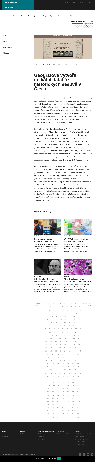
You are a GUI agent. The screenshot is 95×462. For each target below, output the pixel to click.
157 (80, 360)
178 (75, 370)
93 (69, 335)
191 (63, 376)
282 (63, 417)
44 (74, 316)
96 (46, 338)
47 (52, 319)
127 (80, 348)
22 (54, 310)
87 (80, 332)
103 (79, 338)
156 (75, 360)
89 (52, 335)
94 (74, 335)
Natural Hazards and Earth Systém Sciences (69, 160)
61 (78, 323)
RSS (16, 454)
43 (69, 316)
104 (46, 341)
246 (58, 401)
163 (73, 363)
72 (54, 329)
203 (52, 382)
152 (56, 360)
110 (76, 341)
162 (68, 363)
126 (75, 348)
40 (56, 316)
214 (73, 386)
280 (53, 417)
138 (58, 354)
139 (63, 354)
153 (60, 360)
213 (68, 386)
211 (58, 386)
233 (63, 395)
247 (63, 401)
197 (58, 379)
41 (60, 316)
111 (80, 341)
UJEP (89, 2)
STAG (73, 2)
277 (73, 414)
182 (56, 373)
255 (68, 404)
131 (60, 351)
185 (70, 373)
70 (46, 329)
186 (75, 373)
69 (78, 326)
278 (78, 414)
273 (53, 414)
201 (78, 379)
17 (71, 307)
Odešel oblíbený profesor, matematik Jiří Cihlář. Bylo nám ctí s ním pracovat (46, 281)
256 (73, 404)
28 (80, 310)
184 (65, 373)
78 (80, 329)
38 (47, 316)
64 (56, 326)
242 (73, 398)
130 (56, 351)
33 (63, 313)
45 (78, 316)
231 (53, 395)
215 (78, 386)
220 (68, 389)
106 (56, 341)
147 (68, 357)
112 (47, 345)
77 (76, 329)
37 (80, 313)
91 (60, 335)
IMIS (81, 2)
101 (69, 338)
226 (63, 392)
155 (70, 360)
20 (46, 310)
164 (78, 363)
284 (73, 417)
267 (58, 411)
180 (46, 373)
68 (74, 326)
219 (63, 389)
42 (65, 316)
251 (48, 404)
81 (54, 332)
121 (51, 348)
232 (58, 395)
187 (80, 373)
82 (58, 332)
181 (51, 373)
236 (78, 395)
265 (48, 411)
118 (74, 345)
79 (45, 332)
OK (59, 459)
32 (58, 313)
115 (60, 345)
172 (46, 370)
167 (58, 367)
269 (68, 411)
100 (65, 338)
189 (53, 376)
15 (62, 307)
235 (73, 395)
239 (58, 398)
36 (76, 313)
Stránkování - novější (38, 304)
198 (63, 379)
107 (61, 341)
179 (80, 370)
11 (46, 307)
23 (58, 310)
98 (55, 338)
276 (68, 414)
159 (53, 363)
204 (58, 382)
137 (53, 354)
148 (73, 357)
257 (78, 404)
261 (63, 408)
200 (73, 379)
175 (60, 370)
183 (60, 373)
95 (78, 335)
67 (69, 326)
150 (46, 360)
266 (53, 411)
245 (53, 401)
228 (73, 392)
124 (65, 348)
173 (51, 370)
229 (78, 392)
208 (78, 382)
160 (58, 363)
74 (63, 329)
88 (47, 335)
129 (51, 351)
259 (53, 408)
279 (48, 417)
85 (71, 332)
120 (46, 348)
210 (54, 386)
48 (56, 319)
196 (53, 379)
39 (52, 316)
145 (58, 357)
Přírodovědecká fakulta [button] (18, 2)
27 (76, 310)
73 (58, 329)
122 (56, 348)
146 (63, 357)
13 (54, 307)
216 (48, 389)
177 (70, 370)
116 (65, 345)
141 (73, 354)
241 (68, 398)
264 (78, 408)
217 (53, 389)
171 (78, 367)
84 (67, 332)
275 (63, 414)
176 (65, 370)
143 (48, 357)
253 (58, 404)
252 (53, 404)
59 (69, 323)
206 (68, 382)
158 (48, 363)
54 (47, 323)
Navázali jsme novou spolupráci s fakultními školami (44, 241)
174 (56, 370)
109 (71, 341)
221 (73, 389)
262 (68, 408)
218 (58, 389)
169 (68, 367)
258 (48, 408)
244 (47, 401)
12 (50, 307)
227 (68, 392)
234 (68, 395)
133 (70, 351)
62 (47, 326)
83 (63, 332)
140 (68, 354)
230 (48, 395)
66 (65, 326)
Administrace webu (8, 454)
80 (50, 332)
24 (63, 310)
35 (71, 313)
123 (60, 348)
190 (58, 376)
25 (67, 310)
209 (48, 386)
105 (51, 341)
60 (74, 323)
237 (48, 398)
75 (67, 329)
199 (68, 379)
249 (73, 401)
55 (52, 323)
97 (51, 338)
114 (56, 345)
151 (51, 360)
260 (58, 408)
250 (78, 401)
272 (48, 414)
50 (65, 319)
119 (79, 345)
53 (78, 319)
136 (48, 354)
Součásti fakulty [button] (18, 7)
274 (58, 414)
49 (61, 319)
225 (58, 392)
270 (73, 411)
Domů (38, 65)
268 (63, 411)
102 (74, 338)
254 (63, 404)
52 (74, 319)
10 (79, 304)
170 (73, 367)
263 (73, 408)
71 (50, 329)
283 (68, 417)
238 (53, 398)
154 (65, 360)
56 (56, 323)
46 (48, 319)
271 (78, 411)
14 (58, 307)
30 (50, 313)
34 (67, 313)
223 (48, 392)
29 (45, 313)
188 (48, 376)
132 (65, 351)
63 (52, 326)
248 (68, 401)
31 (54, 313)
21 (50, 310)
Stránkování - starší (87, 304)
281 (58, 417)
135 (80, 351)
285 (78, 417)
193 (73, 376)
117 (70, 345)
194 (78, 376)
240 (63, 398)
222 (78, 389)
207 (73, 382)
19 (79, 307)
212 (63, 386)
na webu (61, 141)
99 (60, 338)
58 (65, 323)
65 (60, 326)
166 (53, 367)
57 (60, 323)
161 (63, 363)
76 (71, 329)
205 (63, 382)
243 (78, 398)
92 (65, 335)
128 (46, 351)
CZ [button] (66, 2)
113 (51, 345)
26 (71, 310)
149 (78, 357)
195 (48, 379)
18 (75, 307)
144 (53, 357)
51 (69, 319)
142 (78, 354)
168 (63, 367)
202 (47, 382)
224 (53, 392)
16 (67, 307)
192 (68, 376)
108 (66, 341)
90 (56, 335)
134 (75, 351)
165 (48, 367)
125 (70, 348)
